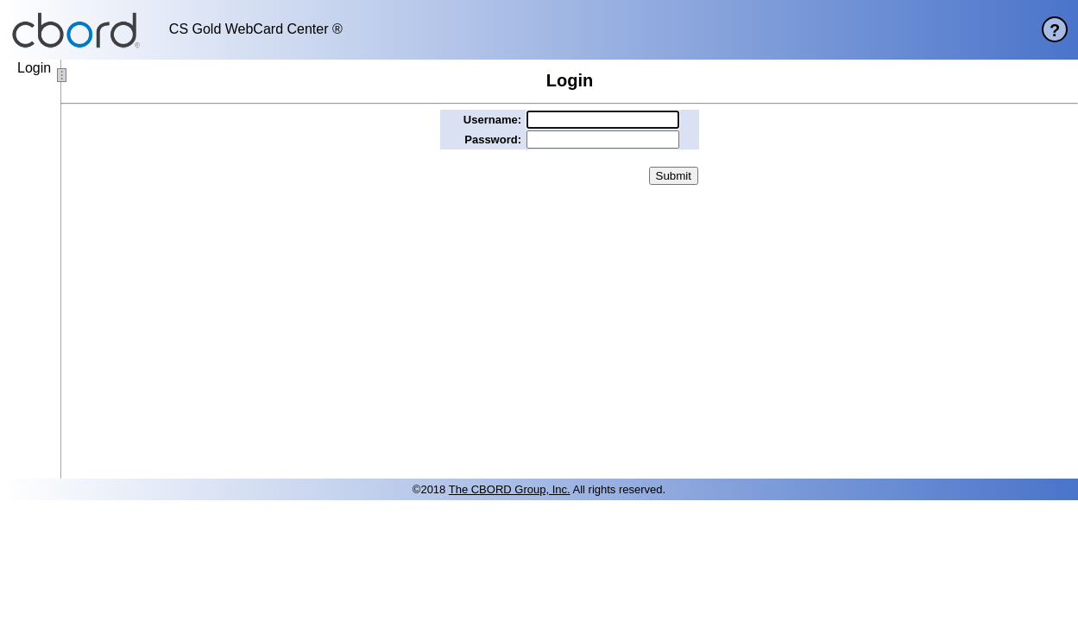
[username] (602, 120)
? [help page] (1055, 30)
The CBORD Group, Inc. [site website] (510, 489)
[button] (673, 176)
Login (34, 67)
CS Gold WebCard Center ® (256, 29)
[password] (602, 139)
